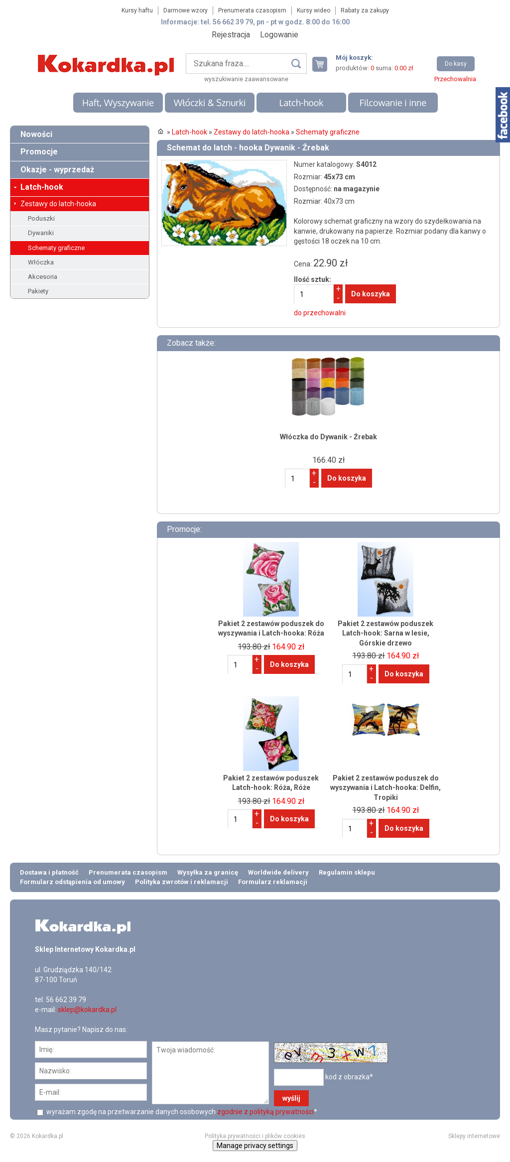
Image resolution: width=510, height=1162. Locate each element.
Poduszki (41, 218)
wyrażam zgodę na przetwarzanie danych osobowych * (181, 1112)
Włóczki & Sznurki (210, 102)
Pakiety (38, 291)
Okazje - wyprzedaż (57, 169)
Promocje (39, 151)
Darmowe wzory (185, 10)
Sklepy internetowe (474, 1136)
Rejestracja (231, 34)
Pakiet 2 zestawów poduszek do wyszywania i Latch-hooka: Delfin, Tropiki (385, 787)
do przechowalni (320, 313)
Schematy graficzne (56, 248)
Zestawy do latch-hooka (58, 204)
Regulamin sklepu (347, 872)
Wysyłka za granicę (207, 872)
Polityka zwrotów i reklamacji (181, 882)
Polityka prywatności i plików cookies (255, 1136)
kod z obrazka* (349, 1077)
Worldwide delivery (278, 872)
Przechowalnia (455, 79)
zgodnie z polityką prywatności (265, 1112)
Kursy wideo (313, 10)
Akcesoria (42, 276)
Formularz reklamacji (272, 882)
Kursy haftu (137, 10)
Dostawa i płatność (49, 872)
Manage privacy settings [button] (255, 1146)
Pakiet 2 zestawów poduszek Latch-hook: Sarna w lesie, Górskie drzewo (385, 633)
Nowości (36, 134)
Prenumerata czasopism (252, 10)
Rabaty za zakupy (365, 10)
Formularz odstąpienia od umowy (72, 882)
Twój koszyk (324, 64)
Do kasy (456, 63)
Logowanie (279, 34)
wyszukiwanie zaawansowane (246, 79)
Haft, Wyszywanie (118, 102)
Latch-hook (301, 102)
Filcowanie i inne (393, 102)
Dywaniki (41, 233)
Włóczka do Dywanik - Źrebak (328, 437)
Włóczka (41, 262)
